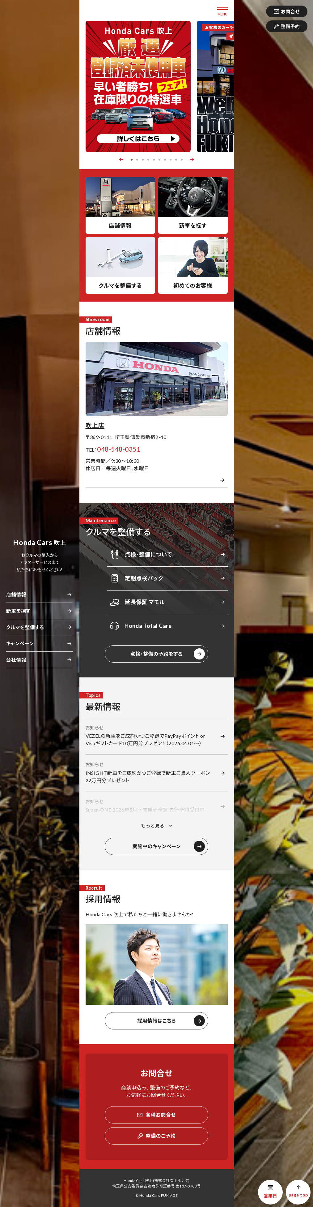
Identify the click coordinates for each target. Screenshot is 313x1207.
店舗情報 (16, 594)
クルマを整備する (25, 627)
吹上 (39, 542)
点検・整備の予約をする (156, 654)
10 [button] (182, 160)
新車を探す (18, 611)
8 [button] (170, 160)
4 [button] (148, 160)
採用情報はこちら (156, 1021)
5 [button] (154, 160)
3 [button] (143, 160)
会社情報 (16, 660)
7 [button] (165, 160)
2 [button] (137, 160)
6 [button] (159, 160)
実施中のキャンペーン (156, 846)
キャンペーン (20, 643)
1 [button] (132, 160)
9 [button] (176, 160)
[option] (138, 86)
